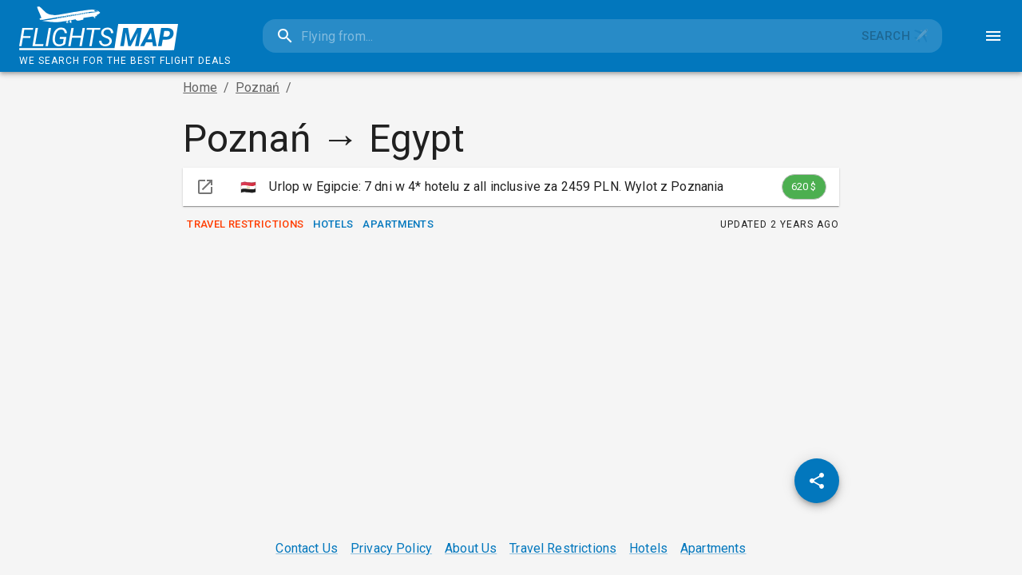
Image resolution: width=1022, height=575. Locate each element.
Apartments (398, 224)
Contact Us (306, 548)
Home (200, 87)
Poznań (257, 87)
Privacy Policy (391, 548)
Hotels (332, 224)
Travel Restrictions (245, 224)
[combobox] (556, 36)
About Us (471, 548)
